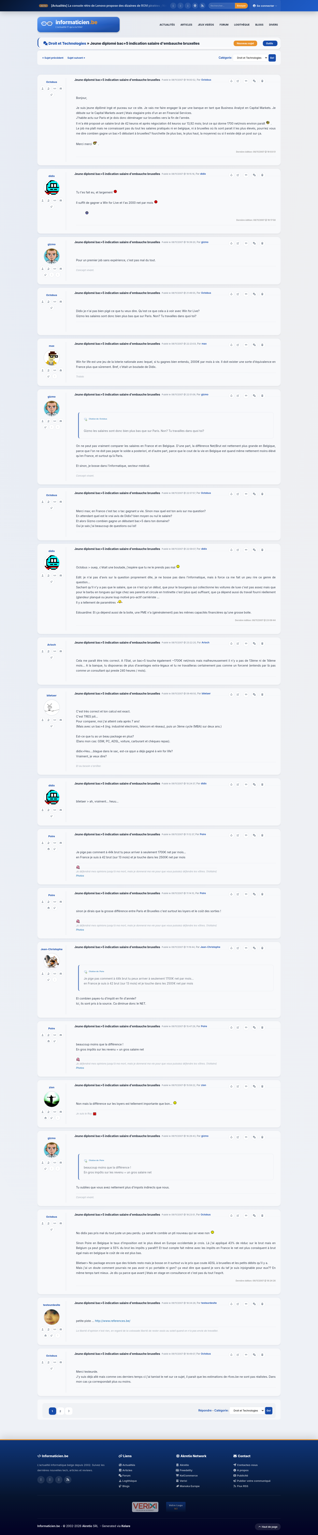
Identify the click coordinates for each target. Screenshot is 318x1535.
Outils (270, 43)
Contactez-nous (245, 1465)
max (51, 345)
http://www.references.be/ (112, 1321)
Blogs (124, 1486)
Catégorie (225, 57)
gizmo (52, 244)
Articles (125, 1470)
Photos (80, 875)
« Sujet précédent (53, 57)
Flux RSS (240, 1486)
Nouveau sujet (245, 43)
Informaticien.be (48, 1526)
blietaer (51, 695)
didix (51, 176)
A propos (240, 1470)
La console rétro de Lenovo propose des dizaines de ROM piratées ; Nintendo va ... (125, 5)
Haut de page (267, 1526)
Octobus (51, 81)
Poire (51, 836)
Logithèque (127, 1480)
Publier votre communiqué (252, 1480)
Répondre (205, 1410)
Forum (124, 1475)
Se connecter (265, 5)
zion (51, 1087)
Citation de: (94, 419)
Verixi (181, 1480)
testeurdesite (51, 1304)
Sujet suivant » (76, 57)
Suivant (68, 1411)
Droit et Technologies (67, 43)
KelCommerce (187, 1475)
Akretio (182, 1465)
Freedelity (184, 1470)
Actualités (126, 1465)
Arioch (51, 644)
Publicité (240, 1475)
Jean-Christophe (52, 949)
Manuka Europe (188, 1486)
